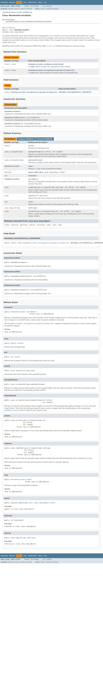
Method (29, 9)
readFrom (32, 187)
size (30, 202)
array (30, 145)
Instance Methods (26, 139)
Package (12, 2)
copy (30, 166)
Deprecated (32, 2)
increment (32, 179)
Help (45, 2)
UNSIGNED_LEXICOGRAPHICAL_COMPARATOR (75, 92)
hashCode (32, 176)
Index (40, 2)
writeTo (31, 211)
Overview (4, 2)
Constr (22, 9)
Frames (27, 6)
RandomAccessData (12, 111)
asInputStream (34, 152)
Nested (10, 9)
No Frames (35, 6)
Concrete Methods (45, 139)
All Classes (47, 6)
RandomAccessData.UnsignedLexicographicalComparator (51, 70)
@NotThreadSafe (8, 28)
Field (16, 9)
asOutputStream (34, 160)
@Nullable (39, 172)
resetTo (31, 196)
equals (31, 172)
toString (32, 208)
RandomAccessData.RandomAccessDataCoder (46, 64)
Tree (25, 2)
